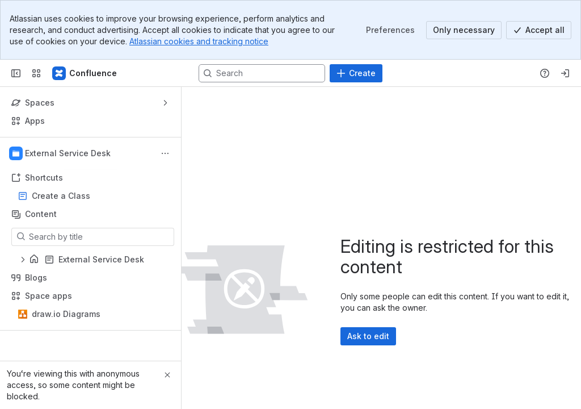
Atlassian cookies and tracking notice (198, 41)
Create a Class (61, 196)
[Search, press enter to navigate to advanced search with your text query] (262, 73)
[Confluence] (85, 73)
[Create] (356, 73)
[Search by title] (100, 237)
